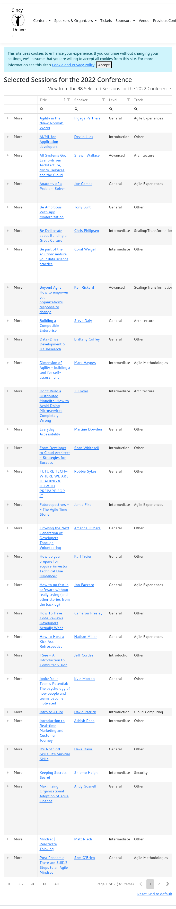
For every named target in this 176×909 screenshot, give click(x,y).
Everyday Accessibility (50, 432)
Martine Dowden (88, 429)
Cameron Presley (88, 613)
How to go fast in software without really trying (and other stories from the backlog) (55, 594)
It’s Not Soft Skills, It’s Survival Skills (55, 753)
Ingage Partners (87, 118)
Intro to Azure (51, 712)
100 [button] (44, 884)
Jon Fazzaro (84, 584)
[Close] (104, 64)
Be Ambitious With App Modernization (52, 212)
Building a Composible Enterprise (49, 325)
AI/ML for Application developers (49, 141)
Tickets (106, 20)
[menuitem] (42, 108)
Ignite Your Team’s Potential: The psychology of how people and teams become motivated (55, 691)
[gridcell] (8, 123)
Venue (144, 20)
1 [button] (150, 884)
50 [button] (32, 884)
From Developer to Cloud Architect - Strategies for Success (55, 455)
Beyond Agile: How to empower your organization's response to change (54, 299)
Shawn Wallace (87, 155)
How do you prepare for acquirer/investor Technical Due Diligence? (54, 566)
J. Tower (81, 391)
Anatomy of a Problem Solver (52, 186)
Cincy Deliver (19, 23)
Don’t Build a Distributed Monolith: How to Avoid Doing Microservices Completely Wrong (54, 405)
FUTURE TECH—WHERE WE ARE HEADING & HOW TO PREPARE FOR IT (54, 483)
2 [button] (159, 884)
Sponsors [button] (124, 20)
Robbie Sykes (85, 471)
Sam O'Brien (84, 857)
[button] (68, 99)
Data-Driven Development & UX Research (52, 344)
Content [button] (40, 20)
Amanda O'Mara (87, 528)
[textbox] (55, 108)
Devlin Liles (83, 136)
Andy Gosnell (85, 786)
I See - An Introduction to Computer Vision (53, 660)
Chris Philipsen (86, 230)
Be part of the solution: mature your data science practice (54, 256)
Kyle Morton (84, 678)
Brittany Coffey (87, 339)
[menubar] (42, 108)
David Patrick (85, 712)
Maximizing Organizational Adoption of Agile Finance (54, 794)
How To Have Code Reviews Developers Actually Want (51, 620)
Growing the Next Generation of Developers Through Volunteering (54, 537)
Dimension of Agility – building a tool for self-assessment (55, 370)
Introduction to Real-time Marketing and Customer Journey (52, 730)
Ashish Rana (84, 720)
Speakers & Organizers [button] (74, 20)
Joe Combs (83, 183)
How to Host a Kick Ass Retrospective (52, 641)
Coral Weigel (85, 249)
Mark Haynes (85, 362)
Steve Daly (83, 320)
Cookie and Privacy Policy (73, 64)
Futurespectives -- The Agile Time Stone (54, 509)
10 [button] (9, 884)
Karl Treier (83, 556)
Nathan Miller (85, 636)
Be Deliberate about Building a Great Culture (53, 235)
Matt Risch (83, 839)
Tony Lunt (82, 207)
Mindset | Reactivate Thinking (48, 844)
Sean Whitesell (86, 447)
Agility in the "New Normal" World (52, 123)
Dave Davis (83, 749)
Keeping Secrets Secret (53, 775)
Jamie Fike (83, 504)
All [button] (56, 884)
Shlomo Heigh (86, 772)
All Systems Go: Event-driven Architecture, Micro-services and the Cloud (53, 165)
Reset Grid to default (154, 893)
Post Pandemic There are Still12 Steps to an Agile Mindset (54, 865)
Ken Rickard (84, 287)
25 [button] (20, 884)
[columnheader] (25, 100)
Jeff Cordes (83, 655)
